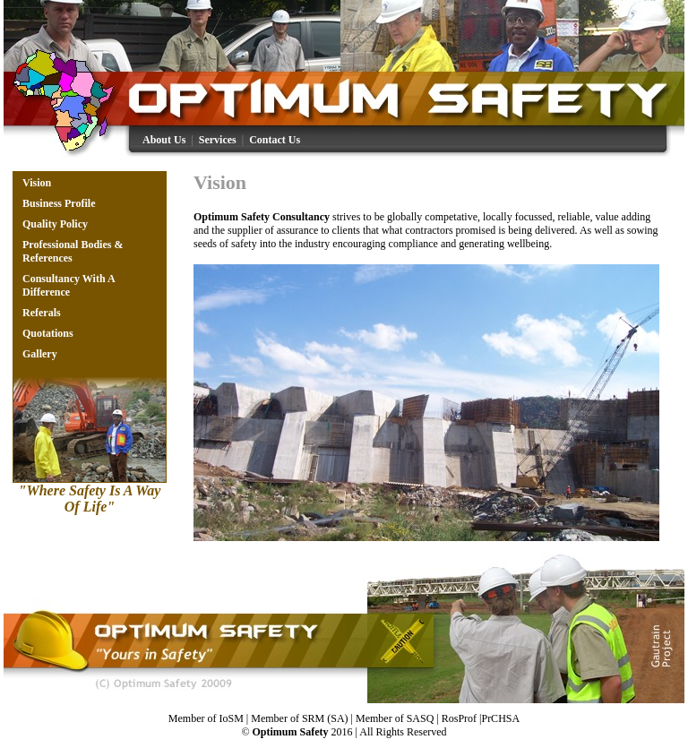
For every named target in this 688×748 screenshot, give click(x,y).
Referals (41, 312)
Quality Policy (55, 224)
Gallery (39, 354)
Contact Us (274, 139)
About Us (163, 139)
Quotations (47, 333)
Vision (36, 182)
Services (217, 139)
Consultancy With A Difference (68, 285)
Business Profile (58, 203)
